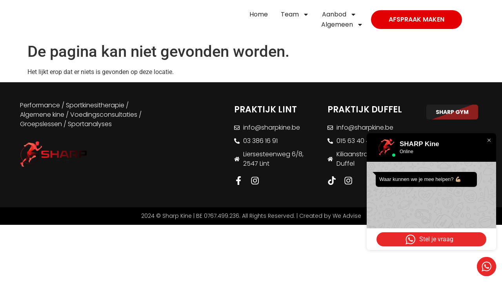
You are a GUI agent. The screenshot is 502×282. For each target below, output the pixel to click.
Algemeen (342, 25)
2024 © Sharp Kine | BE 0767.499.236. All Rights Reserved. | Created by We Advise (251, 216)
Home (258, 14)
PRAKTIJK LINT (265, 109)
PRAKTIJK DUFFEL (364, 109)
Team (295, 14)
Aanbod (339, 14)
